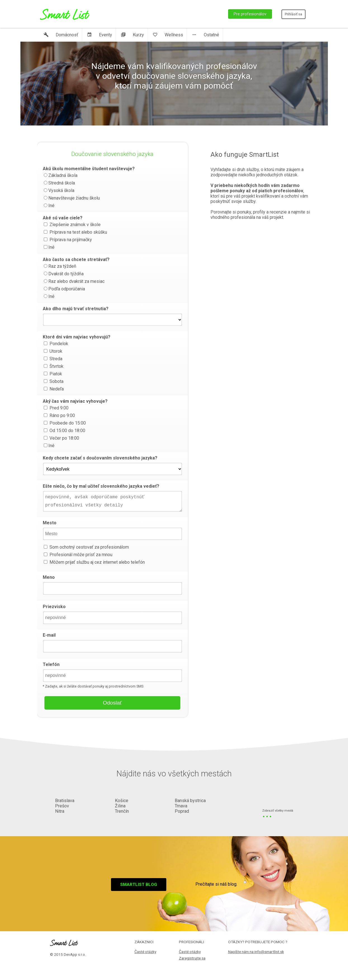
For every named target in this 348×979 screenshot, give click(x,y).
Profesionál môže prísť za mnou (77, 554)
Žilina (120, 806)
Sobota (53, 381)
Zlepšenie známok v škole (72, 224)
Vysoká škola (58, 190)
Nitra (59, 811)
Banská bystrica (190, 800)
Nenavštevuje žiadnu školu (71, 198)
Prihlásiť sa (293, 14)
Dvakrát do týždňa (63, 273)
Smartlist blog (138, 884)
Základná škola (60, 175)
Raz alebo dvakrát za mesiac (74, 281)
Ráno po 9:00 (59, 415)
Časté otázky (145, 951)
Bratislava (64, 800)
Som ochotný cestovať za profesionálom (86, 547)
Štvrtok (53, 366)
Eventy (99, 34)
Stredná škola (59, 183)
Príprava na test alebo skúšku (75, 232)
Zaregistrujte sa (192, 958)
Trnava (181, 806)
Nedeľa (53, 389)
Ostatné (205, 34)
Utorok (52, 351)
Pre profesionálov (250, 13)
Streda (52, 358)
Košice (121, 800)
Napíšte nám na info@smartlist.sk (256, 951)
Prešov (62, 806)
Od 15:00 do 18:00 (64, 430)
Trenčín (122, 811)
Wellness (168, 34)
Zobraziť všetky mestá (277, 811)
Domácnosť (61, 34)
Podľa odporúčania (64, 288)
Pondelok (55, 343)
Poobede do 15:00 (64, 423)
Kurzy (132, 34)
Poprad (182, 811)
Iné (49, 205)
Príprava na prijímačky (67, 239)
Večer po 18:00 (61, 438)
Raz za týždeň (59, 266)
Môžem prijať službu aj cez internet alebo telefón (94, 562)
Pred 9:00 (55, 408)
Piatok (52, 373)
